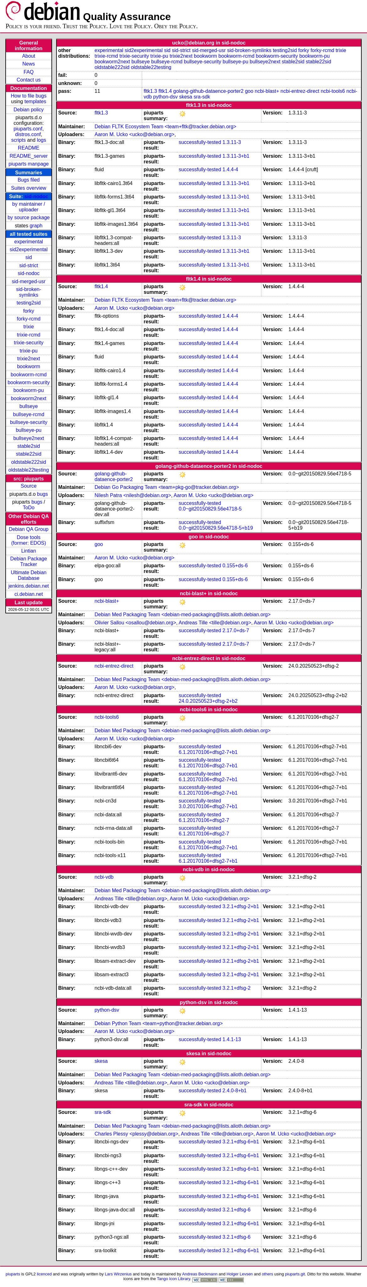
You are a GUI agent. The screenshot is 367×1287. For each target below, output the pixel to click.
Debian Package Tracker (28, 561)
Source (29, 486)
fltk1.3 (150, 91)
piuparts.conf (27, 128)
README (28, 148)
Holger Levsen (239, 1274)
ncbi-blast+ (267, 91)
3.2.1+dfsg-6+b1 (240, 1141)
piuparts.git (295, 1274)
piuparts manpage (28, 164)
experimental (28, 241)
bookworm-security (29, 382)
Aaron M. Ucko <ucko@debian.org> (135, 134)
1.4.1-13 (231, 1039)
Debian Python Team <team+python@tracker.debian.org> (159, 1023)
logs (41, 140)
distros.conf (28, 134)
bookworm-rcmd (29, 374)
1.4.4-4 (230, 169)
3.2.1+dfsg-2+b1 (240, 906)
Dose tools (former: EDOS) (28, 540)
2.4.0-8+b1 (234, 1090)
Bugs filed (29, 180)
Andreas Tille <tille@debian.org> (215, 622)
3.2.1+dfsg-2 (236, 988)
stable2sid (28, 446)
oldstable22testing (28, 470)
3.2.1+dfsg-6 (236, 1209)
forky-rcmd (29, 318)
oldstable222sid (28, 462)
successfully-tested (200, 142)
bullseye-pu (28, 430)
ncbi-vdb (104, 877)
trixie (28, 326)
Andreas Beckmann (199, 1274)
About (28, 56)
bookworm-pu (28, 390)
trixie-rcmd (28, 334)
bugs (42, 494)
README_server (28, 156)
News (28, 63)
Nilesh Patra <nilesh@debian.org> (133, 495)
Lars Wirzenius (118, 1274)
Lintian (28, 550)
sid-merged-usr (29, 281)
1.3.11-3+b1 (235, 156)
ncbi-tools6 (333, 91)
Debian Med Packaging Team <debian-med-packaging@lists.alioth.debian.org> (183, 614)
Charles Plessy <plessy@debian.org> (136, 1133)
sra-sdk (202, 96)
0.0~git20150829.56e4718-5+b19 (216, 528)
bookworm (28, 366)
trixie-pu (29, 350)
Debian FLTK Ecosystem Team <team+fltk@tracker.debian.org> (166, 126)
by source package (29, 217)
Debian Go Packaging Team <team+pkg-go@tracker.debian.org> (167, 487)
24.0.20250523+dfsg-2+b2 (208, 701)
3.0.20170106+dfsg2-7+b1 (208, 806)
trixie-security (28, 342)
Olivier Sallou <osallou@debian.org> (135, 622)
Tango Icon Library (173, 1278)
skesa (185, 96)
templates (35, 101)
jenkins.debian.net (28, 586)
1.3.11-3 (231, 142)
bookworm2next (28, 398)
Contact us (28, 79)
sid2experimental (29, 249)
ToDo (29, 507)
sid (28, 257)
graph (35, 225)
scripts (18, 140)
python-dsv (165, 96)
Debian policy (28, 109)
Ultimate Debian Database (28, 575)
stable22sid (28, 454)
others (267, 1274)
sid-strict (28, 265)
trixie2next (28, 358)
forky (28, 311)
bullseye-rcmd (29, 414)
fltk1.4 (165, 91)
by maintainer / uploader (28, 206)
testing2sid (29, 302)
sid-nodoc (36, 196)
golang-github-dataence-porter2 (208, 91)
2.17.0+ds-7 (235, 630)
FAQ (29, 72)
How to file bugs (28, 95)
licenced (44, 1274)
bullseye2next (28, 438)
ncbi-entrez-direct (299, 91)
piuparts (13, 1274)
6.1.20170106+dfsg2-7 (204, 820)
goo (249, 91)
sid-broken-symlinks (28, 292)
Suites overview (28, 188)
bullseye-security (28, 422)
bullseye (28, 406)
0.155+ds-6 (235, 565)
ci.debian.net (28, 594)
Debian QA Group (28, 529)
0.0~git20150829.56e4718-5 (210, 508)
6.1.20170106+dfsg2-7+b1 (208, 752)
